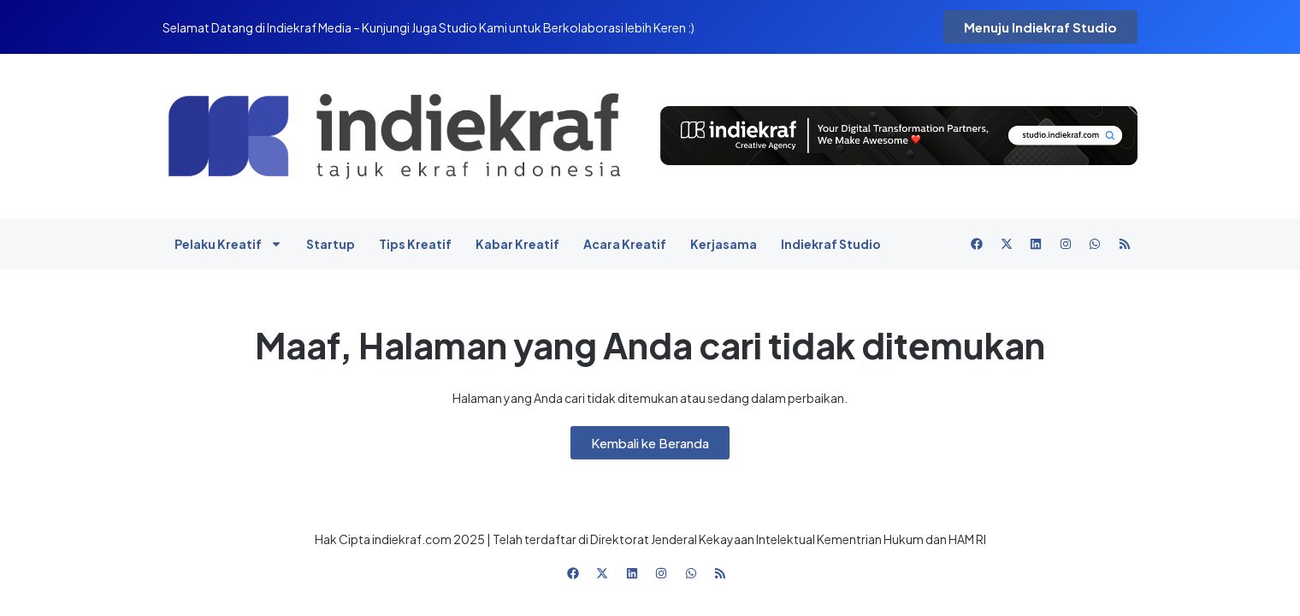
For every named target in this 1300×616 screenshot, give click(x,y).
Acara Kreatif (624, 244)
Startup (330, 244)
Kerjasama (723, 244)
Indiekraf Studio (831, 244)
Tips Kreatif (415, 244)
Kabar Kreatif (517, 244)
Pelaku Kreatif (228, 243)
